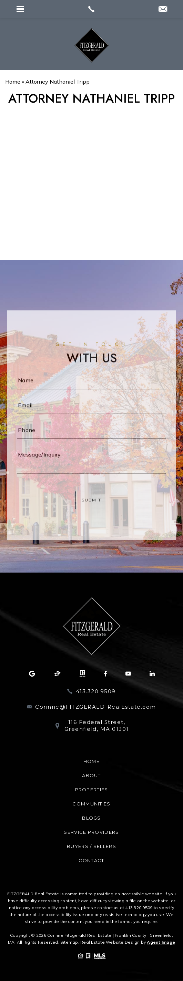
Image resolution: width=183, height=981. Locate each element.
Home (91, 761)
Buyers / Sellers (91, 846)
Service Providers (91, 832)
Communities (91, 804)
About (91, 775)
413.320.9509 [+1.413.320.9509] (96, 691)
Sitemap (69, 942)
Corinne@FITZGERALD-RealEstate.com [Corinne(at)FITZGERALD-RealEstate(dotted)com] (95, 707)
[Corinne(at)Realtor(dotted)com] (163, 9)
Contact (91, 860)
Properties (91, 789)
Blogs (91, 818)
